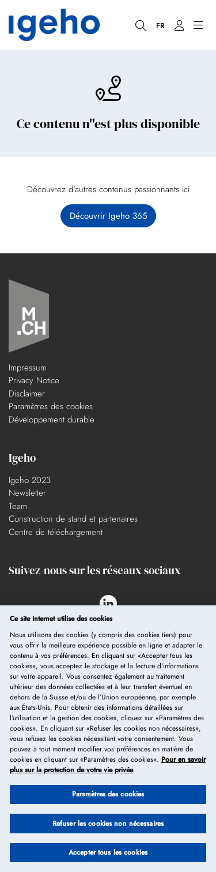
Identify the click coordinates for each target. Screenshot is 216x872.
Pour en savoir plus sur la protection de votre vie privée (108, 765)
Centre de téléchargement (56, 532)
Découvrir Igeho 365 (108, 215)
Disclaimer (27, 393)
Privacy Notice (34, 380)
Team (18, 506)
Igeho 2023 (30, 480)
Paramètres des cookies (51, 406)
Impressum (28, 367)
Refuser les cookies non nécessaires (108, 823)
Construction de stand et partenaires (73, 518)
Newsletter (27, 492)
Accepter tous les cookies (108, 853)
